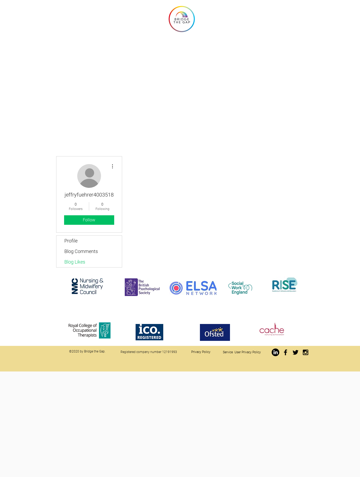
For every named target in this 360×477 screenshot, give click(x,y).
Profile (71, 241)
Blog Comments (81, 251)
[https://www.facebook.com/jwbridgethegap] (285, 352)
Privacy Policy (200, 352)
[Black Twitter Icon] (295, 352)
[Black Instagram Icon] (305, 352)
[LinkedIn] (275, 352)
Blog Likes (74, 262)
